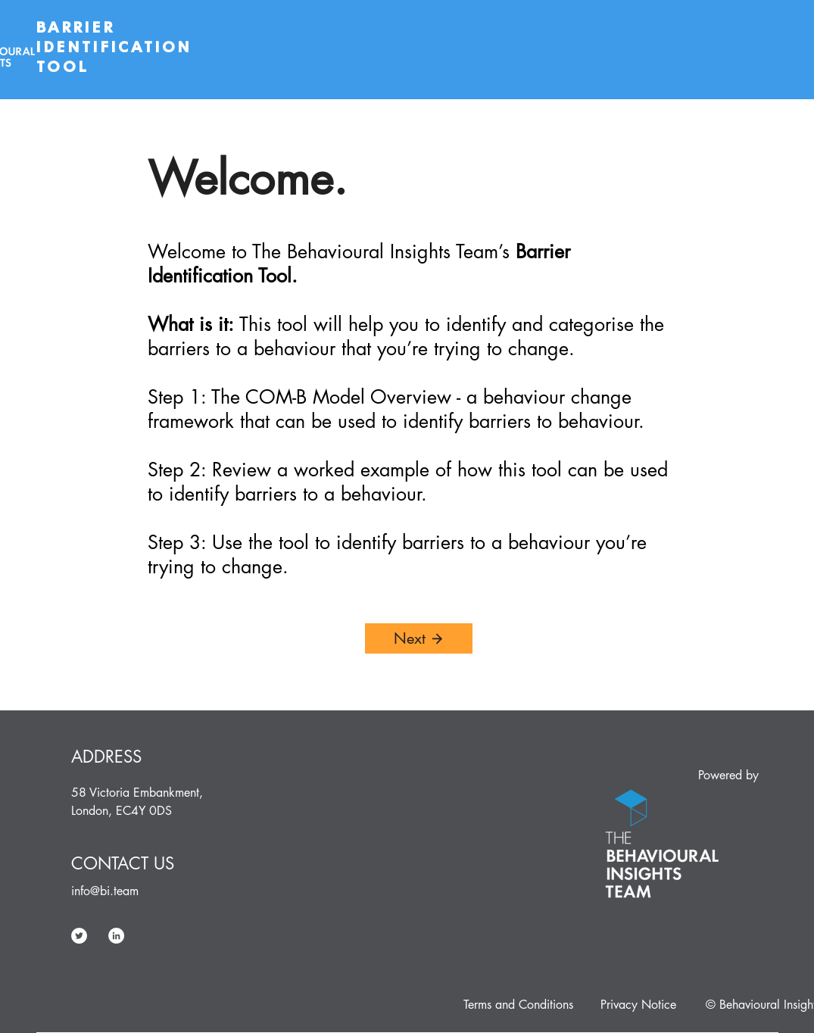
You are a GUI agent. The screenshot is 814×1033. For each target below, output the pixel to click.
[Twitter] (79, 936)
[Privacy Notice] (638, 1005)
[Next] (418, 638)
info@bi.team (105, 891)
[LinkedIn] (116, 936)
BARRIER (79, 27)
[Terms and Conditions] (518, 1005)
